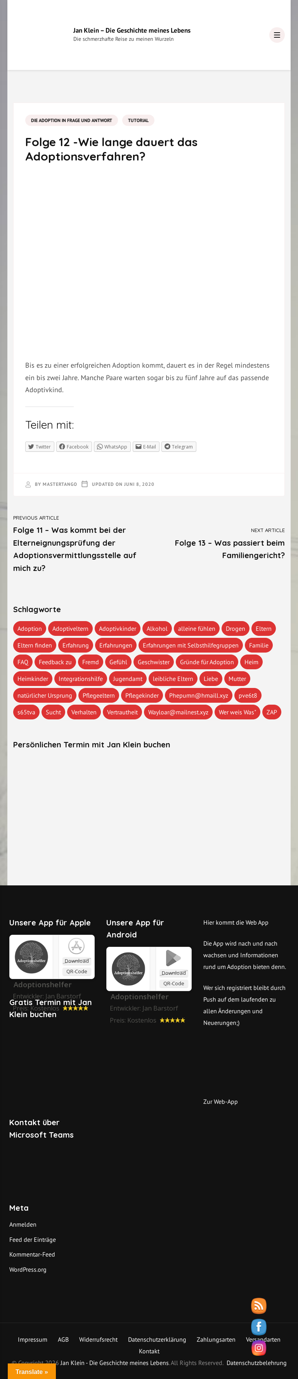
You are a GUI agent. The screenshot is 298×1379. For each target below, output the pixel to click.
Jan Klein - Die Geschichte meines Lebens (115, 1363)
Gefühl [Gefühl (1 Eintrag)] (118, 662)
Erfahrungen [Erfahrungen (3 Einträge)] (115, 645)
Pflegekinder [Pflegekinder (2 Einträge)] (142, 695)
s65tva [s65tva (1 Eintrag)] (26, 712)
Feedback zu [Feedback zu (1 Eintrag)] (55, 662)
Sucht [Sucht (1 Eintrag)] (53, 712)
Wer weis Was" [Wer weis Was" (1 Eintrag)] (237, 712)
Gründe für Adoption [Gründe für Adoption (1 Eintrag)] (207, 662)
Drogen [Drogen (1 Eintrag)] (235, 628)
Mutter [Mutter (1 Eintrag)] (237, 679)
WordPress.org (28, 1269)
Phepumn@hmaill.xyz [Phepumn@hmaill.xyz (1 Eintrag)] (198, 695)
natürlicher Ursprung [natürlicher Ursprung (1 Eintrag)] (44, 695)
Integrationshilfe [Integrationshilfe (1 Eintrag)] (81, 679)
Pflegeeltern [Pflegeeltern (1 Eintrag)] (99, 695)
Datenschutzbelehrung (257, 1363)
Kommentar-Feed (32, 1254)
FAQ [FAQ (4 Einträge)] (22, 662)
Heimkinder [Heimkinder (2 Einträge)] (32, 679)
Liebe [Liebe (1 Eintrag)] (211, 679)
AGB (63, 1339)
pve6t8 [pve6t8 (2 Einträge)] (248, 695)
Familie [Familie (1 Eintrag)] (259, 645)
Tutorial (138, 120)
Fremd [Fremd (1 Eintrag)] (90, 662)
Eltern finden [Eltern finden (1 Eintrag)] (34, 645)
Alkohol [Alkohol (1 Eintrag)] (157, 628)
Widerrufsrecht (98, 1339)
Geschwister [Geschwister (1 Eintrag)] (154, 662)
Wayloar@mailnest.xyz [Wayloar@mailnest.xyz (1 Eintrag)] (178, 712)
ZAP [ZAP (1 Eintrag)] (272, 712)
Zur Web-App (220, 1101)
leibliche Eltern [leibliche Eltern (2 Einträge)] (173, 679)
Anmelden (22, 1224)
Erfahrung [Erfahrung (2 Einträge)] (75, 645)
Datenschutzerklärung (157, 1339)
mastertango (60, 484)
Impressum (32, 1339)
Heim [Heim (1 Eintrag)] (251, 662)
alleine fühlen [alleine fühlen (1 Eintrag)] (196, 628)
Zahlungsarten (216, 1339)
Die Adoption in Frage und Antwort (71, 120)
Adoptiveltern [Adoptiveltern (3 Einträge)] (70, 628)
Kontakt (149, 1351)
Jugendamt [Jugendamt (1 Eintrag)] (127, 679)
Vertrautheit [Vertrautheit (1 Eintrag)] (122, 712)
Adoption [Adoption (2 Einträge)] (29, 628)
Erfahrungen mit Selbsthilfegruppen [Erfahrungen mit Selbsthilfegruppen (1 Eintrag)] (191, 645)
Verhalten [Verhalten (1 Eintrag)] (84, 712)
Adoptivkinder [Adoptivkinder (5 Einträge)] (117, 628)
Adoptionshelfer (140, 996)
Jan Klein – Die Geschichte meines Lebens (132, 30)
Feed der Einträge (32, 1239)
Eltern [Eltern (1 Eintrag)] (264, 628)
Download (77, 960)
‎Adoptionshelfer (43, 984)
